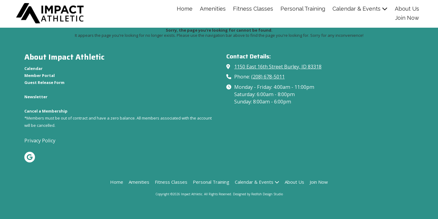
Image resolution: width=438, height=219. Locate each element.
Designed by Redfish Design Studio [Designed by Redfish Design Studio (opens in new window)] (258, 194)
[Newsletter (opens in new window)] (35, 96)
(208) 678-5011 (268, 76)
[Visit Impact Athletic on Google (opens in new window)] (29, 157)
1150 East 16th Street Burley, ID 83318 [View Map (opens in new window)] (278, 66)
